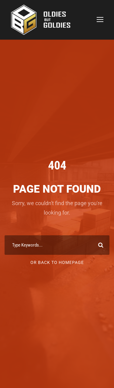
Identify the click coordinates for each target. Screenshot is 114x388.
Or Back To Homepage (57, 262)
